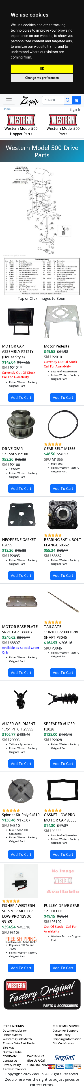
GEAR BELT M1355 (59, 448)
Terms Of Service (14, 1069)
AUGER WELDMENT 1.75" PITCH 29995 (19, 726)
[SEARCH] (53, 100)
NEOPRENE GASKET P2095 (19, 542)
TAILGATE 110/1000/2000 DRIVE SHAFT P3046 (62, 632)
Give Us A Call (36, 1060)
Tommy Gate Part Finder (19, 1043)
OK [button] (42, 68)
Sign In (75, 109)
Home (7, 109)
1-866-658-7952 (37, 1065)
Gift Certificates (63, 1043)
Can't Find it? (35, 1056)
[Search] (68, 100)
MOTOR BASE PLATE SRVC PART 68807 (20, 629)
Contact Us (10, 1060)
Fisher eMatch (12, 1035)
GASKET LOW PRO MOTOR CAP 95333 (60, 817)
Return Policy (62, 1035)
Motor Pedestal (57, 346)
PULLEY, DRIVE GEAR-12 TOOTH (62, 908)
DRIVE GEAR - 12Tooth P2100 (15, 451)
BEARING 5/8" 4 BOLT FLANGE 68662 (62, 542)
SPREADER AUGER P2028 (59, 726)
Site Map (9, 1047)
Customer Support (65, 1030)
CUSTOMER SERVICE (66, 1026)
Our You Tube (12, 1052)
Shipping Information (67, 1039)
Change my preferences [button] (42, 78)
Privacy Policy (12, 1065)
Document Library (15, 1030)
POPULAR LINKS (13, 1026)
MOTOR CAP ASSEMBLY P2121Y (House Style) (17, 351)
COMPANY (9, 1056)
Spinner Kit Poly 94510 (20, 814)
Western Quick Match (17, 1039)
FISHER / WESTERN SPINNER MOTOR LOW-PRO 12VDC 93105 (18, 913)
